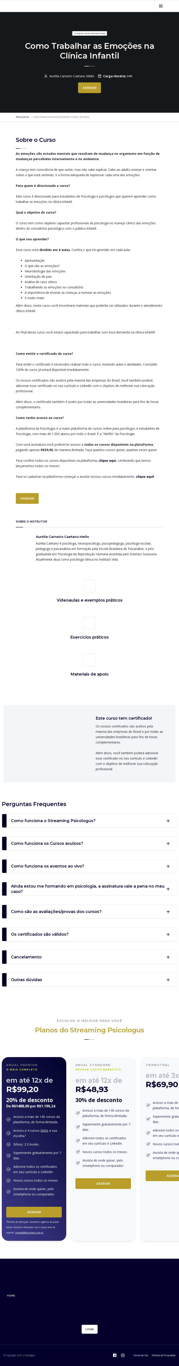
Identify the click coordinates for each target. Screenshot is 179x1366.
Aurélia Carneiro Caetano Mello (71, 76)
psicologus (22, 117)
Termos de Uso (140, 1355)
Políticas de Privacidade (163, 1355)
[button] (161, 6)
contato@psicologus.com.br (29, 1232)
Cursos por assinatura (89, 33)
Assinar (34, 1212)
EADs (44, 1130)
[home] (43, 6)
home (11, 1295)
